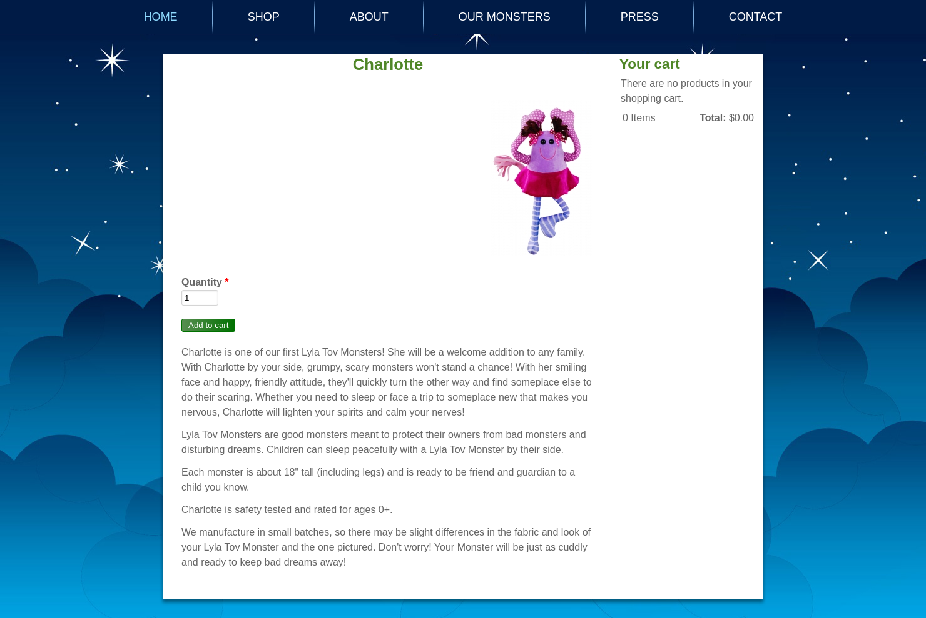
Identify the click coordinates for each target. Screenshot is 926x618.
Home (161, 17)
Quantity (205, 282)
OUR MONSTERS (505, 17)
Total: (713, 117)
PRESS (640, 17)
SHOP (264, 17)
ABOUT (369, 17)
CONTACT (756, 17)
